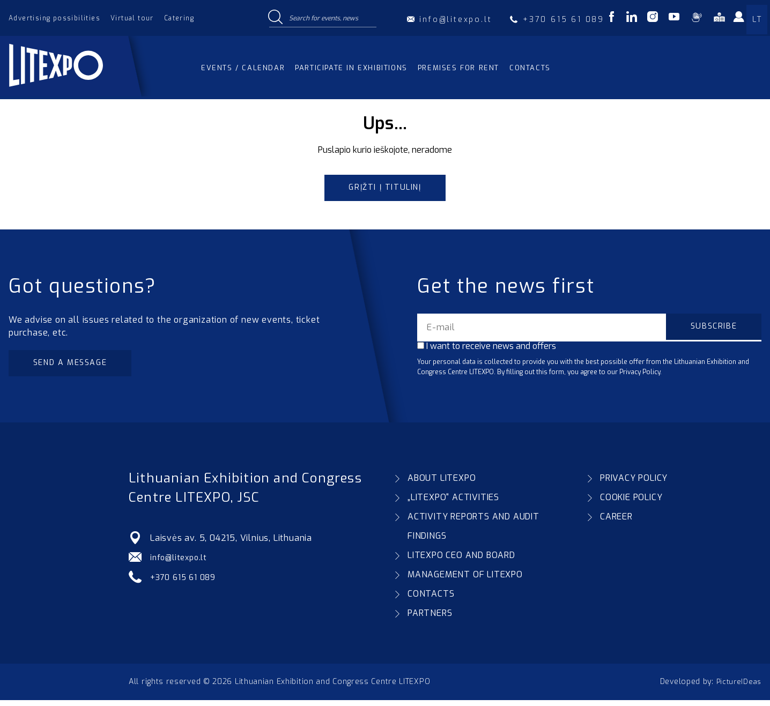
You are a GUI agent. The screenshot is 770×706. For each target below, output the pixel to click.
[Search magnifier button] (275, 18)
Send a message (75, 367)
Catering (179, 18)
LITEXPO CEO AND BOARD (461, 561)
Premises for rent (458, 67)
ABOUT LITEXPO (442, 483)
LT (756, 19)
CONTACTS (431, 599)
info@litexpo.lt (181, 563)
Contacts (530, 67)
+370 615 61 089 (185, 582)
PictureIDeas (737, 687)
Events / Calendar (243, 67)
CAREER (616, 522)
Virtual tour (132, 18)
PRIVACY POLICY (634, 483)
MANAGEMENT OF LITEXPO (465, 580)
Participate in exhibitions (351, 67)
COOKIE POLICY (631, 503)
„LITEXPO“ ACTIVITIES (453, 503)
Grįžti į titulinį (385, 189)
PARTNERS (430, 619)
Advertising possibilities (54, 18)
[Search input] (330, 17)
